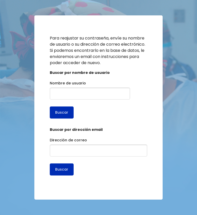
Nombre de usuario (68, 83)
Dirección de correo (68, 140)
